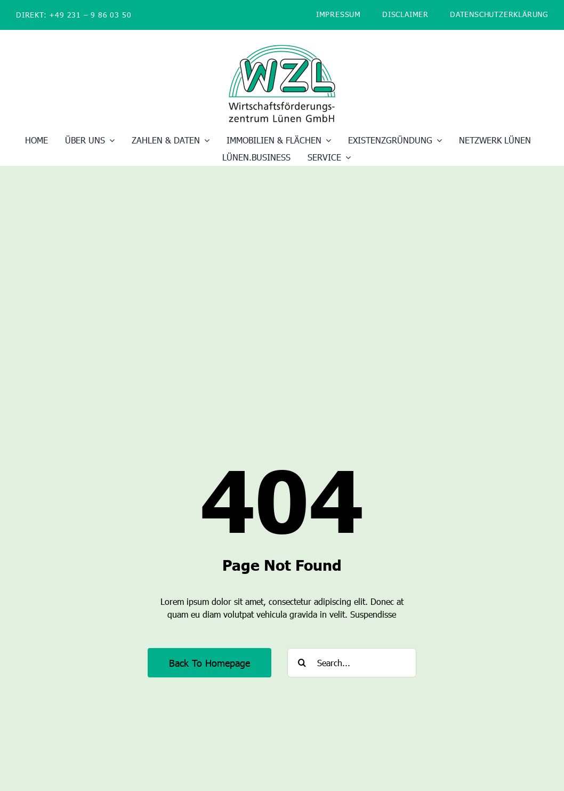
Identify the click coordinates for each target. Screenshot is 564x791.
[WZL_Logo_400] (282, 48)
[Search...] (351, 662)
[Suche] (302, 662)
